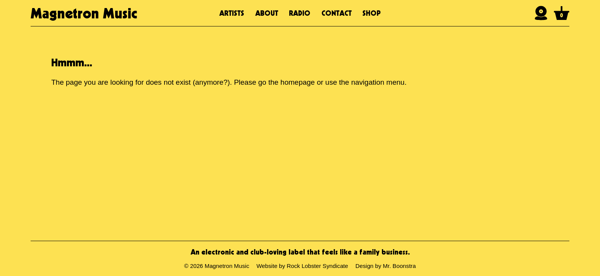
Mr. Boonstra (399, 266)
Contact (336, 13)
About (266, 13)
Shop (371, 13)
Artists (231, 13)
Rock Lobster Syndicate (317, 266)
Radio (299, 13)
